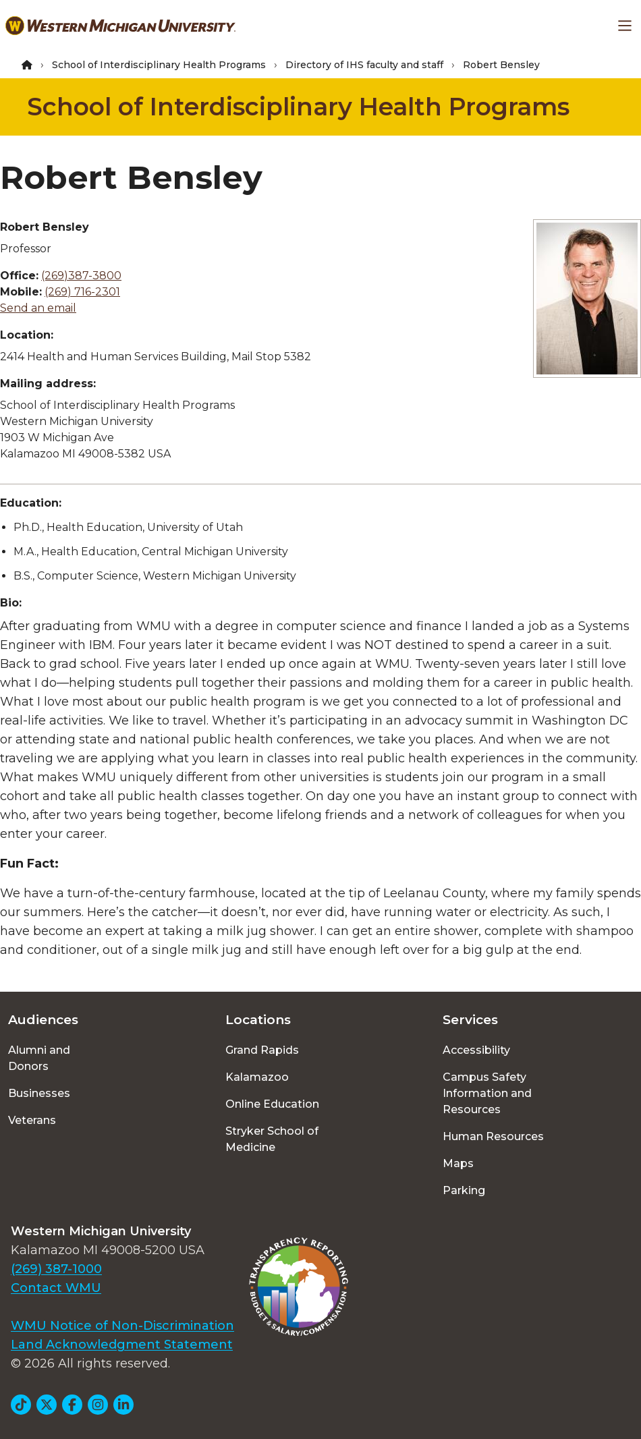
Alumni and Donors (39, 1058)
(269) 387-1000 (56, 1269)
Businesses (39, 1093)
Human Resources (493, 1136)
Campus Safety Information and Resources (487, 1093)
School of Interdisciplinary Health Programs (159, 65)
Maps (458, 1163)
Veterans (32, 1120)
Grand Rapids (262, 1050)
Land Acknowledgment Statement (122, 1344)
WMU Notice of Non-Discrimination (122, 1325)
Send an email (38, 308)
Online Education (272, 1104)
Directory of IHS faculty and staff (364, 65)
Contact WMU (56, 1287)
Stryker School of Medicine (271, 1139)
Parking (464, 1190)
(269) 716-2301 (82, 291)
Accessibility (476, 1050)
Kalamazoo (257, 1077)
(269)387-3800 (81, 275)
